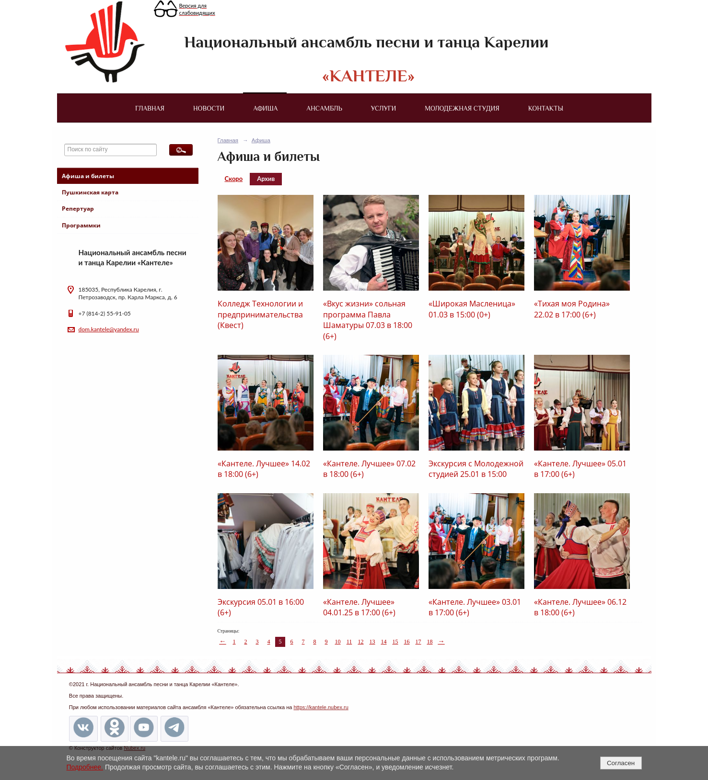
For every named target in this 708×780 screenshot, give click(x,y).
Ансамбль (324, 108)
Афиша (265, 108)
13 (372, 641)
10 (338, 641)
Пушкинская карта (90, 192)
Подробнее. (85, 767)
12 (361, 641)
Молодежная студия (462, 108)
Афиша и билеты (88, 176)
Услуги (383, 108)
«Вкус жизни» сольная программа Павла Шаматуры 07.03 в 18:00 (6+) (367, 319)
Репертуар (78, 208)
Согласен (621, 763)
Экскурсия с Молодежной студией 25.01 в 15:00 (476, 468)
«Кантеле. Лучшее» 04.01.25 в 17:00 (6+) (359, 607)
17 (418, 641)
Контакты (545, 108)
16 (407, 641)
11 (349, 641)
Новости (208, 108)
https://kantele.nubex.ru (320, 707)
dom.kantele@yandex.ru (109, 329)
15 (395, 641)
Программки (81, 225)
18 (430, 641)
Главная (149, 108)
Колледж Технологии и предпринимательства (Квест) (260, 314)
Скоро (234, 178)
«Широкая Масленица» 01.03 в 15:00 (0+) (472, 308)
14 (384, 641)
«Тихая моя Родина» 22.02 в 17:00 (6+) (572, 308)
